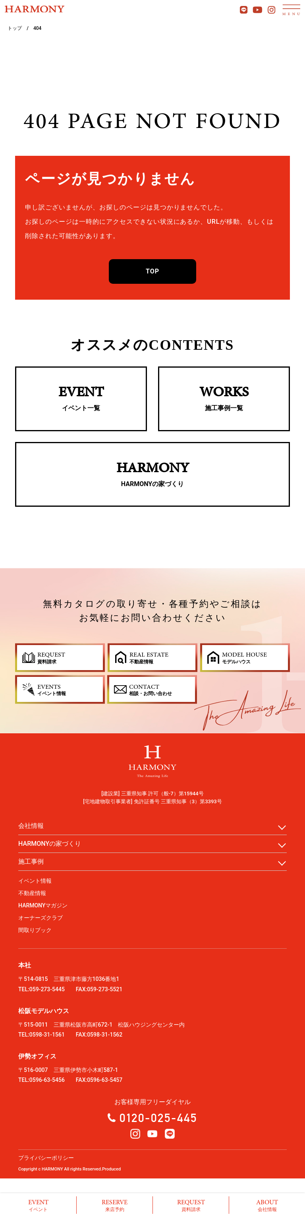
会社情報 (267, 1205)
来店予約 (114, 1205)
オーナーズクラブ (40, 918)
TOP (152, 271)
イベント (38, 1205)
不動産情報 (32, 893)
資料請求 (191, 1205)
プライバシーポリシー (46, 1158)
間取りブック (35, 930)
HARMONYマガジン (43, 905)
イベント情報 (35, 881)
